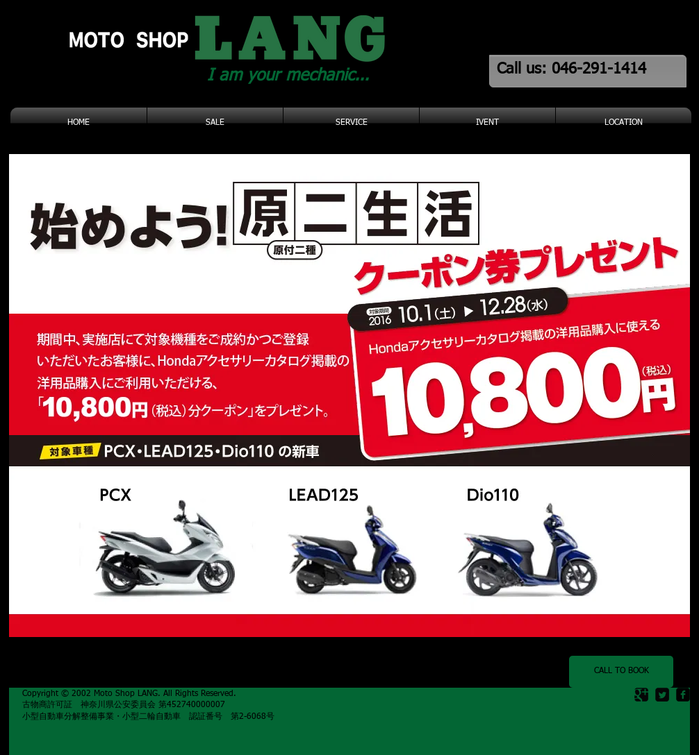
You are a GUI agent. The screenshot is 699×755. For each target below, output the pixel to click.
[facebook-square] (683, 695)
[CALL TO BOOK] (621, 672)
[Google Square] (641, 695)
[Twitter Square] (662, 695)
